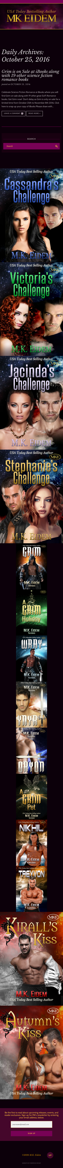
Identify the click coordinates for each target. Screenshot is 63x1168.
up (50, 1155)
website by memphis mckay (31, 1163)
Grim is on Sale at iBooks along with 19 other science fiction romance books (30, 75)
